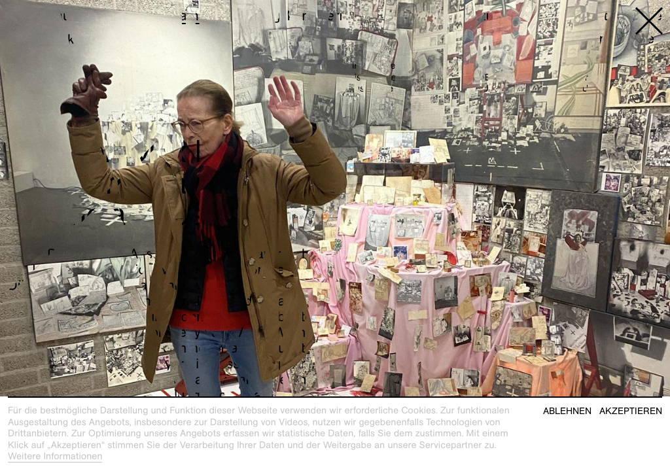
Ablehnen (567, 411)
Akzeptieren (630, 411)
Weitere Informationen (55, 456)
